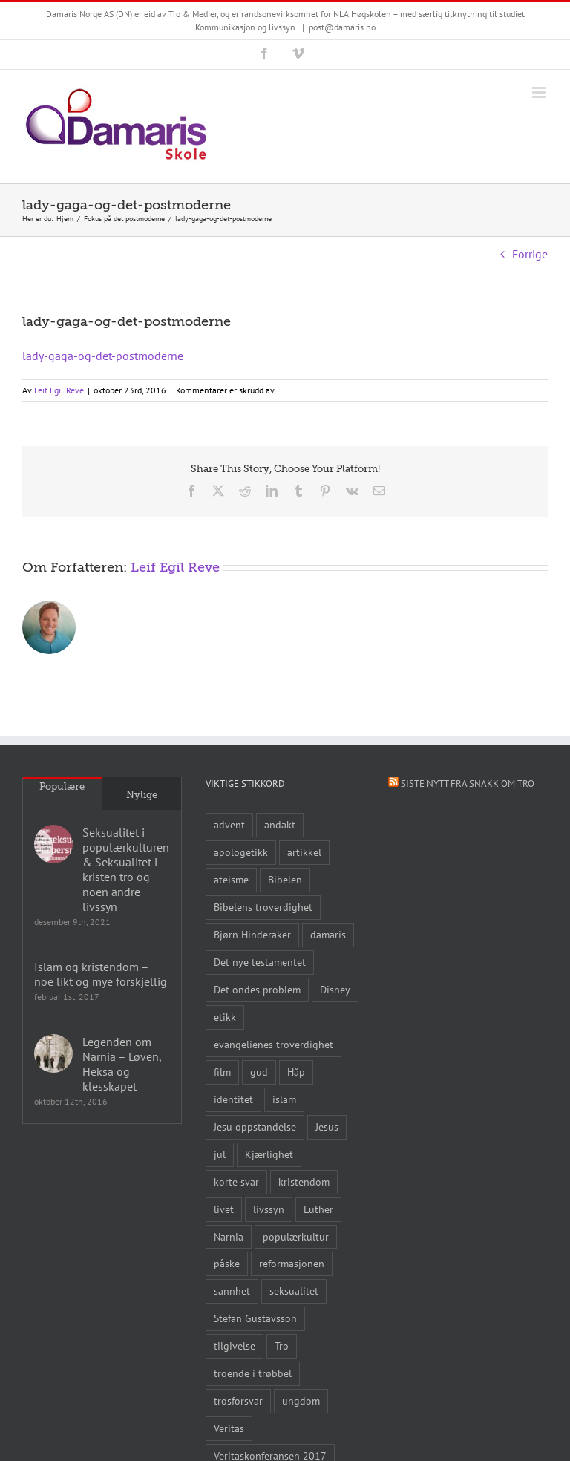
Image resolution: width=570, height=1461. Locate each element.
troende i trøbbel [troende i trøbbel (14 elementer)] (253, 1373)
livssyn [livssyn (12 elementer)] (268, 1209)
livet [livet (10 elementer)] (224, 1209)
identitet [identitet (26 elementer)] (233, 1099)
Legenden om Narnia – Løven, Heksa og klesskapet (121, 1064)
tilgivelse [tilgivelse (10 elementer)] (234, 1346)
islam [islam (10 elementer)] (284, 1099)
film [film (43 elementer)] (222, 1072)
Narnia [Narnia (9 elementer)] (228, 1236)
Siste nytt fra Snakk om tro (467, 783)
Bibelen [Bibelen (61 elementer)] (285, 879)
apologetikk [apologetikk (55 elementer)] (241, 852)
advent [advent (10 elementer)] (229, 824)
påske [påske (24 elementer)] (227, 1263)
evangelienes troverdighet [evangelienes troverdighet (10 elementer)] (273, 1044)
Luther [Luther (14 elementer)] (318, 1209)
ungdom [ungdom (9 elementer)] (301, 1400)
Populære (62, 786)
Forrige (530, 253)
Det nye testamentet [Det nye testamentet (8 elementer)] (260, 962)
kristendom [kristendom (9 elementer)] (304, 1181)
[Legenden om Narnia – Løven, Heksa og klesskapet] (53, 1053)
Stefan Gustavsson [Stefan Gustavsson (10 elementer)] (255, 1318)
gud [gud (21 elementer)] (259, 1072)
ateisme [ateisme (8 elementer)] (231, 879)
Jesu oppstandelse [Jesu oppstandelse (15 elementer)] (255, 1127)
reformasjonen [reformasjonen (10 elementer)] (291, 1263)
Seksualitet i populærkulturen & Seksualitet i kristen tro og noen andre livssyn (125, 869)
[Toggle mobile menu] (540, 92)
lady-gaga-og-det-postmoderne (102, 355)
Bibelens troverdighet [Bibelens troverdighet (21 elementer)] (263, 907)
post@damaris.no (342, 27)
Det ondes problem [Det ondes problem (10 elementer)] (257, 989)
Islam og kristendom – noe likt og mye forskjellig (100, 974)
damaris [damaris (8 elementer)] (328, 934)
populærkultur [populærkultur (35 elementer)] (296, 1236)
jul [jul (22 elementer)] (220, 1154)
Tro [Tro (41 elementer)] (282, 1346)
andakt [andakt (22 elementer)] (279, 824)
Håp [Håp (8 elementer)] (296, 1072)
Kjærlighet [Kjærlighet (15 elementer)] (269, 1154)
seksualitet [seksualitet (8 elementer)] (293, 1291)
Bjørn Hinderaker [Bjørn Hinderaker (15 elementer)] (252, 934)
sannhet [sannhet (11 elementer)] (232, 1291)
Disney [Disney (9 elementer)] (335, 989)
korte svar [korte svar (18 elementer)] (236, 1181)
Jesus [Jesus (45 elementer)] (326, 1127)
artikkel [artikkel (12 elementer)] (304, 852)
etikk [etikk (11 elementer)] (225, 1017)
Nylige (141, 794)
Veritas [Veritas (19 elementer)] (229, 1428)
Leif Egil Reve (59, 390)
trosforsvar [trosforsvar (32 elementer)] (238, 1400)
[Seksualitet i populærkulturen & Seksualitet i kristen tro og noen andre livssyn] (53, 844)
